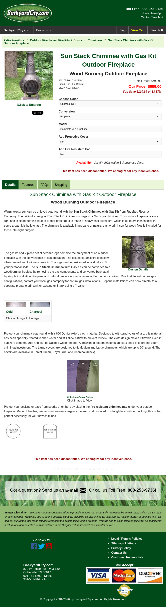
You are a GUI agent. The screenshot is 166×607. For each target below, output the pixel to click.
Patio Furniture (14, 40)
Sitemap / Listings (123, 543)
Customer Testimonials (127, 557)
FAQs (45, 185)
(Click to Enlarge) (29, 104)
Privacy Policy (121, 548)
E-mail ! (76, 490)
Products (42, 30)
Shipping (61, 185)
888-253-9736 (152, 9)
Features (28, 185)
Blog (122, 30)
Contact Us (119, 552)
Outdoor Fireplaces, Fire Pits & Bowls (56, 40)
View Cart (138, 30)
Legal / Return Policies (127, 538)
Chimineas (95, 40)
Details (10, 185)
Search (157, 30)
